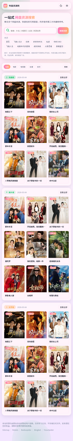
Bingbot (37, 430)
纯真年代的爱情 (23, 46)
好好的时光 (37, 41)
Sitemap (5, 430)
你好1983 (57, 41)
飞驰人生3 (18, 41)
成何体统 (37, 46)
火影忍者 (48, 46)
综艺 (38, 67)
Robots (15, 430)
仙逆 (48, 41)
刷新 (66, 67)
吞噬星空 (59, 46)
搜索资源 (63, 30)
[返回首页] (11, 6)
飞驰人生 (9, 46)
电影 (14, 67)
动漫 (31, 67)
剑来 (27, 41)
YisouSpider (49, 430)
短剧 (7, 67)
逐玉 (8, 41)
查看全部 (63, 77)
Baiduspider (26, 430)
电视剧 (22, 67)
